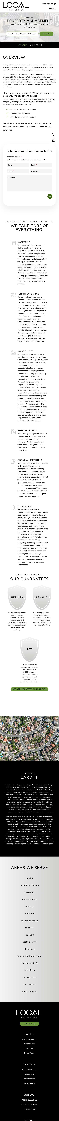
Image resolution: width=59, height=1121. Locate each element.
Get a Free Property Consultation (29, 689)
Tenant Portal (29, 1083)
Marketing (35, 45)
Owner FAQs (29, 1044)
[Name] (18, 165)
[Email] (41, 165)
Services (29, 1048)
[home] (16, 6)
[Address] (41, 171)
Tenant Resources (29, 1070)
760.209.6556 (49, 4)
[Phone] (18, 171)
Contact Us (29, 1024)
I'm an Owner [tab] (14, 160)
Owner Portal (29, 1053)
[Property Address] (22, 34)
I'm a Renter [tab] (28, 160)
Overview (22, 45)
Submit (46, 34)
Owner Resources (29, 1039)
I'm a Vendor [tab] (41, 160)
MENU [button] (52, 9)
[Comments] (29, 183)
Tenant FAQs (29, 1074)
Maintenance (29, 1079)
